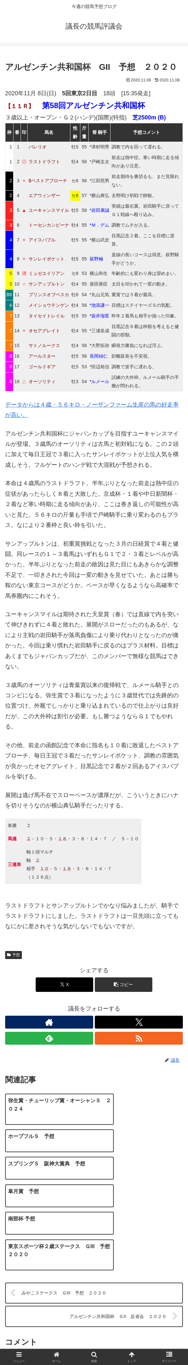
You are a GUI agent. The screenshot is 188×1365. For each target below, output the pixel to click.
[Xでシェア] (65, 984)
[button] (124, 984)
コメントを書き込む (94, 1283)
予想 (13, 955)
